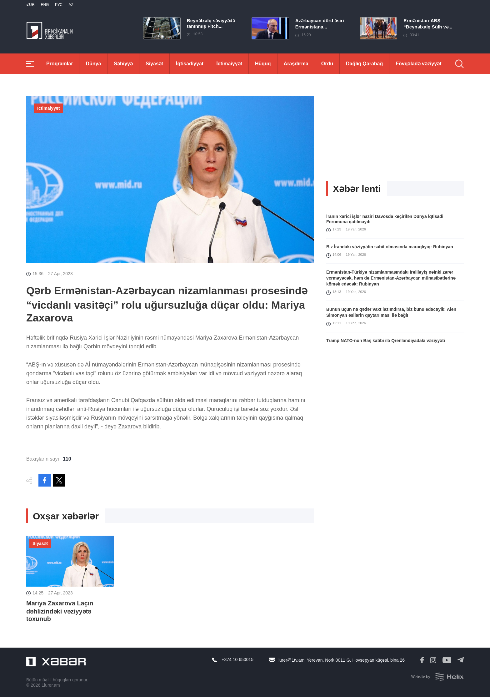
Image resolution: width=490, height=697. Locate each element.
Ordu (327, 63)
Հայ (30, 5)
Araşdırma (296, 63)
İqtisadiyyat (189, 63)
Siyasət (154, 63)
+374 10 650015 (237, 659)
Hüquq (263, 63)
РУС (58, 5)
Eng (45, 5)
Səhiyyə (123, 63)
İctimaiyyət (229, 63)
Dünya (93, 63)
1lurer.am (51, 685)
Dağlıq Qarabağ (364, 63)
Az (70, 5)
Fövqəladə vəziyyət (418, 63)
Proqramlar (59, 63)
